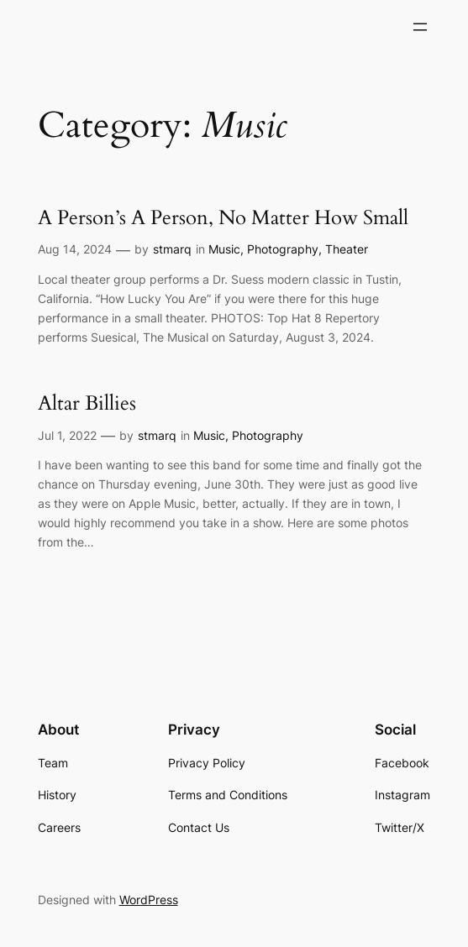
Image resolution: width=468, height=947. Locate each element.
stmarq (172, 249)
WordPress (148, 899)
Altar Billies (87, 404)
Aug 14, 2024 (75, 249)
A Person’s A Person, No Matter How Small (223, 219)
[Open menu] (420, 27)
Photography (282, 249)
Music (224, 249)
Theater (346, 249)
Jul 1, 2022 (67, 435)
